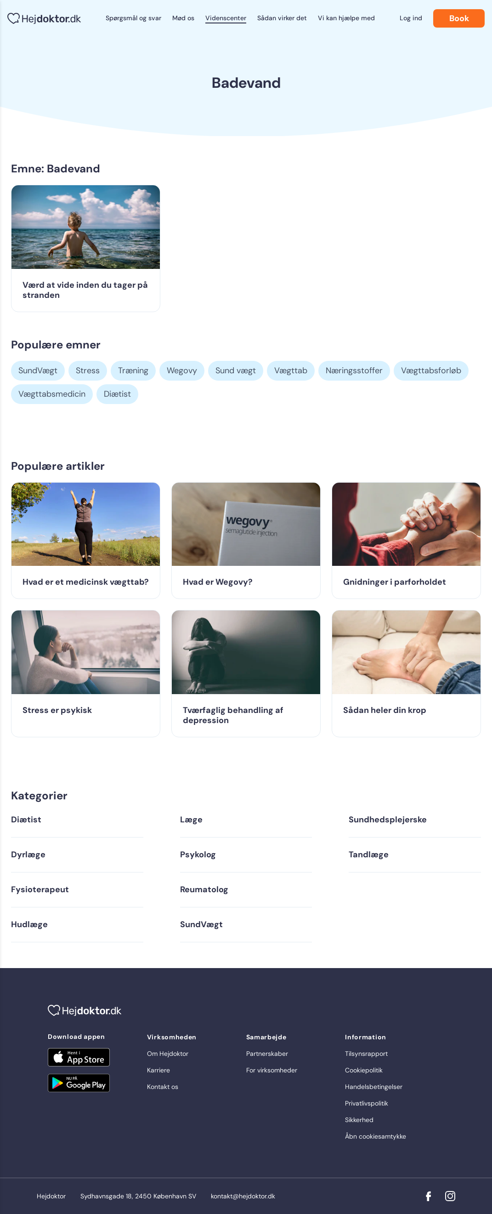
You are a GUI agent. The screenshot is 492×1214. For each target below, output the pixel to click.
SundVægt (37, 370)
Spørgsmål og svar (133, 18)
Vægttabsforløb (431, 370)
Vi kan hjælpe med (346, 18)
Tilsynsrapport (366, 1053)
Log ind (411, 18)
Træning (133, 370)
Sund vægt (235, 370)
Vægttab (290, 370)
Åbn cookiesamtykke (375, 1136)
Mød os (183, 18)
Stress (88, 370)
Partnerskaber (267, 1053)
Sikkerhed (359, 1120)
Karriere (158, 1070)
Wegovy (182, 370)
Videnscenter (225, 18)
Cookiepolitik (364, 1070)
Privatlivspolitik (366, 1103)
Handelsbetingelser (373, 1087)
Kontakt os (162, 1087)
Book (459, 18)
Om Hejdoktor (167, 1053)
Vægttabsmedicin (51, 393)
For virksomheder (271, 1070)
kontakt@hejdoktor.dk (243, 1196)
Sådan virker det (282, 18)
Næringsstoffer (354, 370)
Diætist (117, 393)
